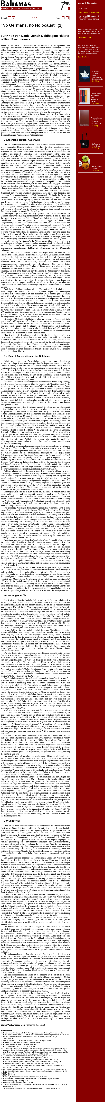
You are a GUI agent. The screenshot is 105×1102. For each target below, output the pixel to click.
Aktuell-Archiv (27, 8)
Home (3, 8)
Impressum (37, 8)
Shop (9, 8)
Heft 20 (35, 17)
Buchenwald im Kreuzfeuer (89, 12)
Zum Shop (95, 81)
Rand (62, 18)
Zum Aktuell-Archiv (84, 37)
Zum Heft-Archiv (84, 57)
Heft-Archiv (16, 8)
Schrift (8, 18)
